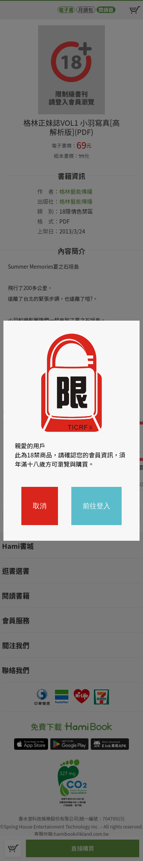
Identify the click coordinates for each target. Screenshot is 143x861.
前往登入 (96, 506)
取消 (40, 506)
